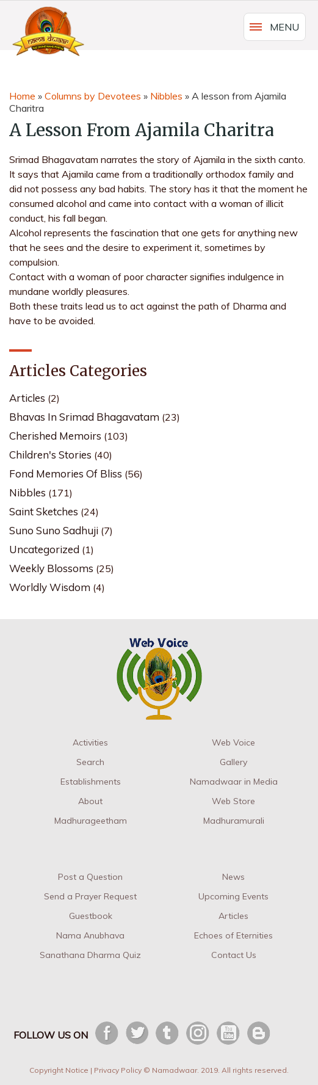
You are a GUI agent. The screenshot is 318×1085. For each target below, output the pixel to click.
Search (90, 762)
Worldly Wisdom (49, 587)
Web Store (233, 801)
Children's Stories (50, 454)
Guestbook (90, 915)
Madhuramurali (233, 820)
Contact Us (233, 954)
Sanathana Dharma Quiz (90, 954)
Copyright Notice (59, 1070)
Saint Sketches (43, 511)
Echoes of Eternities (233, 935)
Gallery (233, 762)
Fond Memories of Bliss (65, 473)
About (90, 801)
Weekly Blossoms (51, 568)
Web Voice (233, 742)
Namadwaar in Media (234, 781)
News (233, 876)
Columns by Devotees (93, 96)
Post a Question (90, 876)
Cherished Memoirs (55, 435)
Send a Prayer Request (90, 896)
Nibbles (166, 96)
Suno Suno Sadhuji (53, 530)
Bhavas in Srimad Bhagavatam (84, 416)
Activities (90, 742)
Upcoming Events (233, 896)
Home (22, 96)
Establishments (90, 781)
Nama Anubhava (90, 935)
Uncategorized (44, 549)
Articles (27, 397)
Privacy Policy (118, 1070)
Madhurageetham (90, 820)
